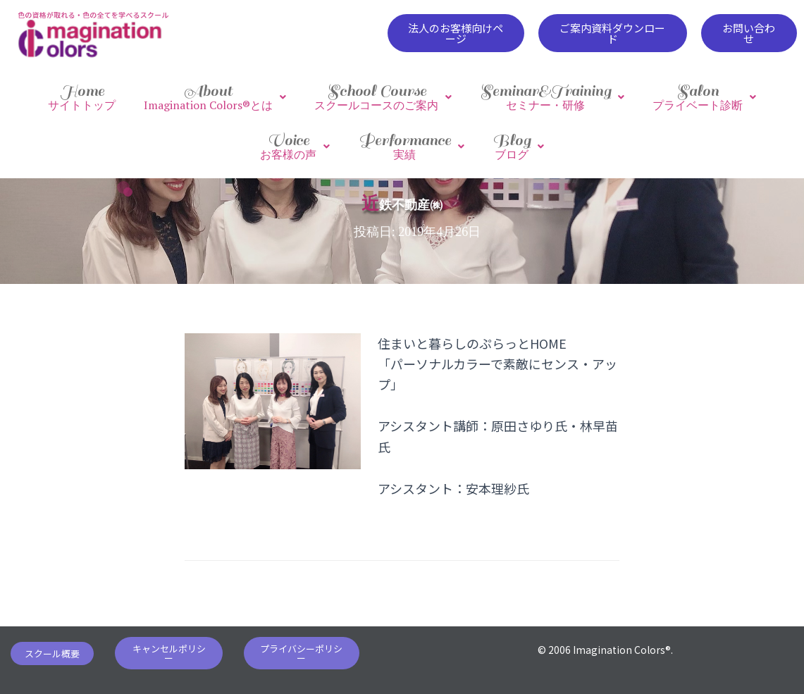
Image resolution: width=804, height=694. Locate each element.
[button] (456, 33)
